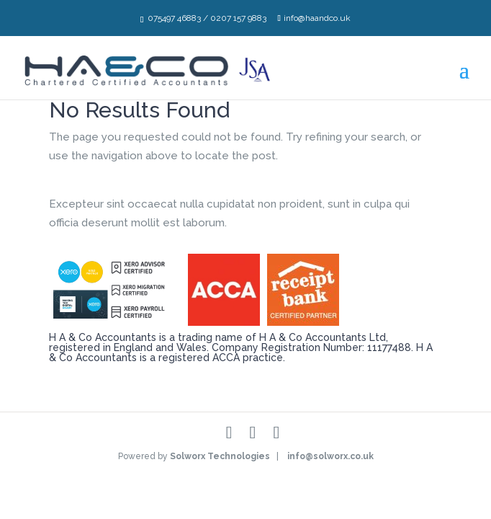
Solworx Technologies (220, 456)
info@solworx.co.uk (330, 456)
